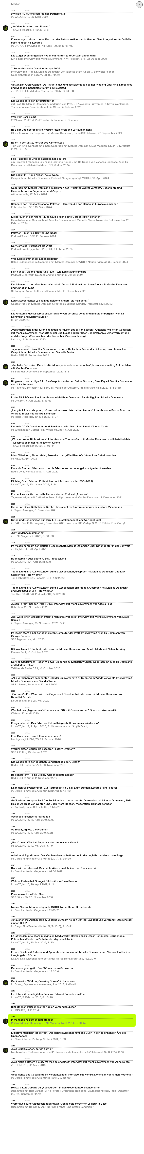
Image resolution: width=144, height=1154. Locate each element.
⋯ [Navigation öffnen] (139, 5)
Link (28, 10)
